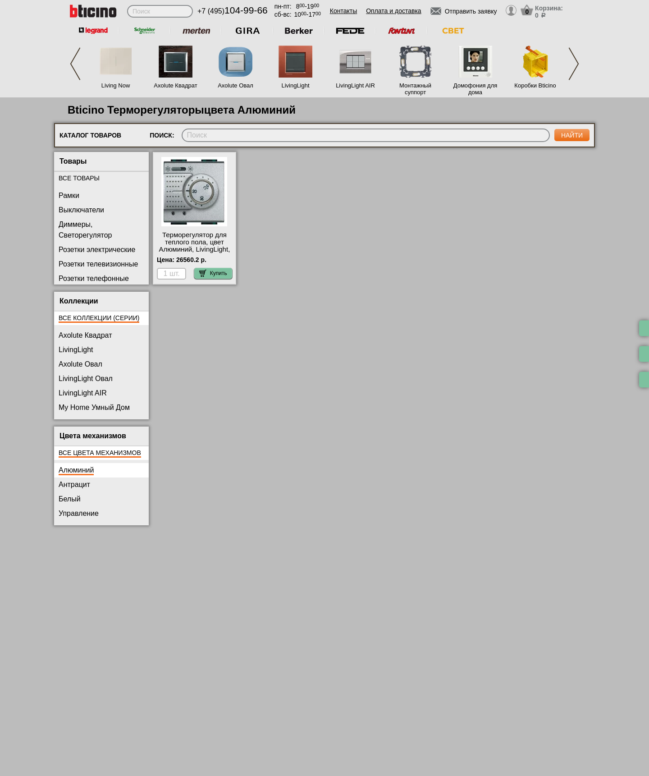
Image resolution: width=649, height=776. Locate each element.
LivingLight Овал (86, 378)
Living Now (115, 85)
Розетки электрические (97, 249)
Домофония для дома (475, 89)
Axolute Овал (235, 85)
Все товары (79, 178)
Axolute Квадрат (175, 85)
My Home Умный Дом (94, 407)
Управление (79, 513)
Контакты (343, 10)
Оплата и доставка (393, 10)
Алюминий (76, 470)
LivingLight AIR (355, 85)
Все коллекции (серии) (99, 317)
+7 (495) (232, 11)
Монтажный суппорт (415, 89)
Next (573, 63)
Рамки (69, 195)
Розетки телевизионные (98, 264)
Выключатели (81, 210)
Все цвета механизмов (100, 452)
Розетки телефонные (94, 278)
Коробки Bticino (535, 85)
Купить (213, 273)
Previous (75, 63)
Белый (70, 499)
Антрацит (74, 484)
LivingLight (295, 85)
